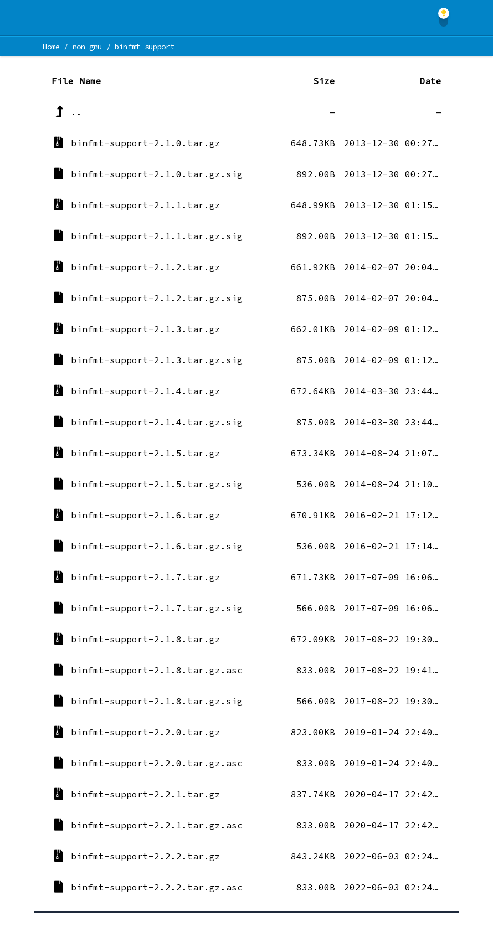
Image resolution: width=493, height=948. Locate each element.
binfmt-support (144, 46)
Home (51, 46)
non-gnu (87, 46)
